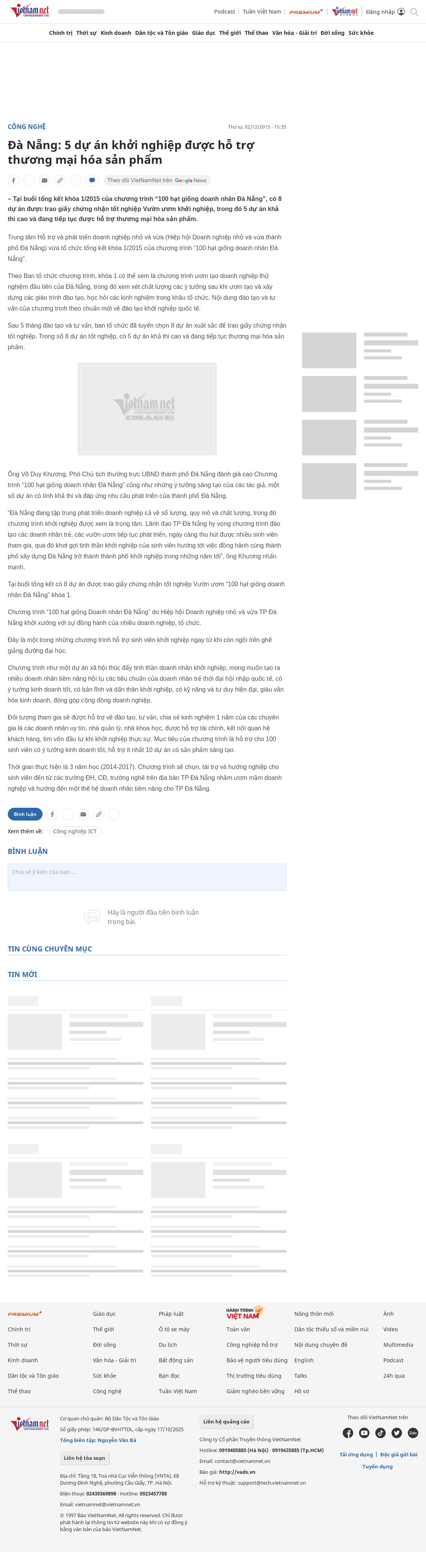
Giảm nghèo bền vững (256, 1391)
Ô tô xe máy (174, 1329)
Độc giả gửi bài (398, 1454)
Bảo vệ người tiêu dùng (257, 1360)
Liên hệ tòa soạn (84, 1457)
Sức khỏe (361, 33)
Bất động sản (176, 1360)
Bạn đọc (169, 1375)
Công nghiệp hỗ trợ (252, 1344)
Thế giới (230, 33)
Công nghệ (27, 127)
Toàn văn (238, 1329)
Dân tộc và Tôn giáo (161, 33)
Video (390, 1329)
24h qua (394, 1375)
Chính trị (60, 33)
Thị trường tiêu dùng (254, 1375)
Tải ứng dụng (356, 1454)
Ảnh (388, 1313)
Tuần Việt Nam (262, 11)
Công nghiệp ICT (75, 831)
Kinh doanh (116, 33)
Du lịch (168, 1344)
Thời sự (86, 33)
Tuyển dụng (377, 1466)
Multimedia (398, 1344)
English (304, 1360)
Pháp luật (171, 1313)
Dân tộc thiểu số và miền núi (331, 1329)
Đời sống (333, 33)
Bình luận (25, 814)
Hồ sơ (301, 1391)
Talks (300, 1375)
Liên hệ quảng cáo (226, 1421)
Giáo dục (203, 33)
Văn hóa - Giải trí (294, 33)
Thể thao (256, 33)
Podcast (224, 11)
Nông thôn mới (314, 1313)
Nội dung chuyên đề (320, 1344)
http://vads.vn (237, 1471)
